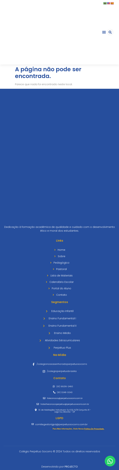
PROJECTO (71, 466)
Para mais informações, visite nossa (78, 429)
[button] (104, 32)
